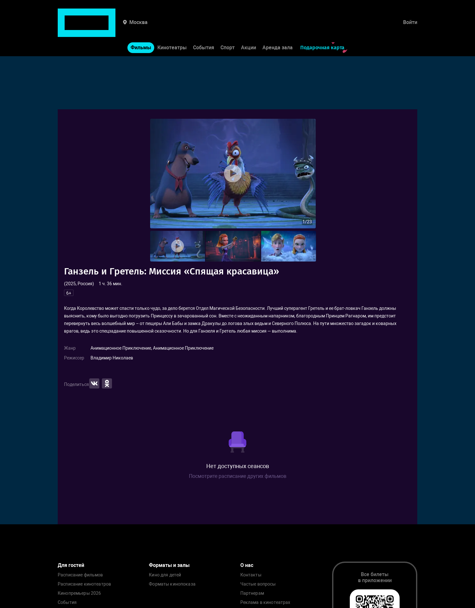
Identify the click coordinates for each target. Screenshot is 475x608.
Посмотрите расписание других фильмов (237, 476)
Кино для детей (165, 575)
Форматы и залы (169, 565)
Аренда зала (277, 28)
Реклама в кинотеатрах (265, 602)
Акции (248, 28)
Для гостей (71, 565)
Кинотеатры (172, 28)
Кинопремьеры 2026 (79, 593)
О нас (246, 565)
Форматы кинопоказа (172, 584)
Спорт (227, 28)
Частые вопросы (258, 584)
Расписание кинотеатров (84, 584)
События (203, 28)
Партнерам (252, 593)
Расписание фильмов (80, 575)
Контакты (250, 575)
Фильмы (141, 28)
